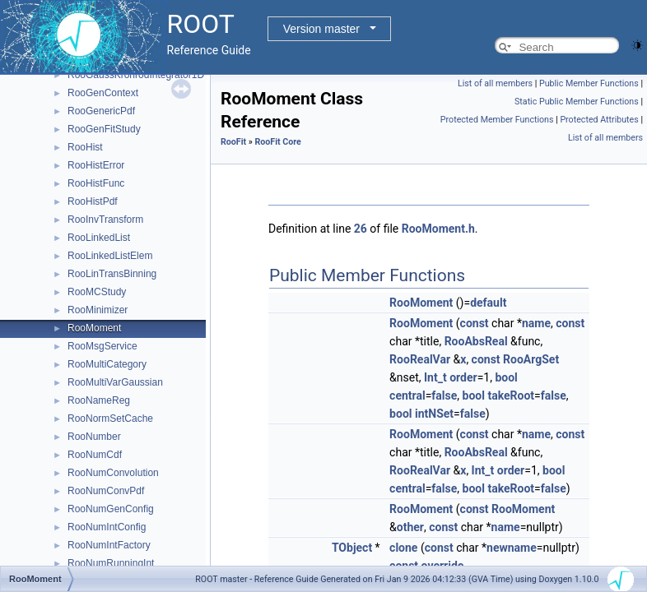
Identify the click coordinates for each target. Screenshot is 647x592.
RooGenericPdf (101, 111)
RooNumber (94, 436)
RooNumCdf (94, 454)
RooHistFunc (95, 183)
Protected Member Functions (497, 119)
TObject (352, 547)
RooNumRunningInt (110, 563)
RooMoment (94, 328)
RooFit (233, 141)
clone (403, 547)
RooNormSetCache (110, 418)
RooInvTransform (105, 219)
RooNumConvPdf (105, 491)
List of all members (495, 83)
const (474, 323)
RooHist (85, 147)
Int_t (435, 377)
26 (360, 228)
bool (506, 377)
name (536, 323)
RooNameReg (98, 400)
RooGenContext (102, 93)
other (410, 527)
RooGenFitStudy (104, 129)
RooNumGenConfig (110, 509)
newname (511, 547)
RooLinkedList (98, 237)
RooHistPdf (92, 201)
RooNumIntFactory (109, 545)
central (407, 395)
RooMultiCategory (107, 364)
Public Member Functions (589, 83)
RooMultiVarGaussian (115, 382)
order (463, 377)
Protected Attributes (599, 119)
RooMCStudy (96, 292)
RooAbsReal (476, 341)
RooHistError (95, 165)
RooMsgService (102, 346)
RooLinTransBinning (111, 274)
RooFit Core (277, 141)
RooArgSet (531, 359)
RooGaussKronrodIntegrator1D (135, 75)
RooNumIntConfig (106, 527)
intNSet (434, 413)
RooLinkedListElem (109, 255)
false (444, 395)
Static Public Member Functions (576, 101)
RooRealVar (419, 359)
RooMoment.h (438, 228)
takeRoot (510, 395)
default (488, 302)
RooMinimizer (97, 310)
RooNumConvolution (113, 473)
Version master (321, 28)
